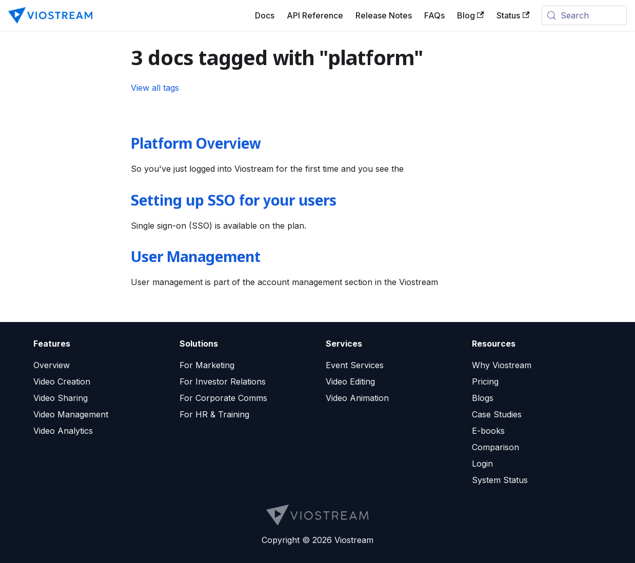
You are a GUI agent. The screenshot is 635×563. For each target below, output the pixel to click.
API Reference (315, 15)
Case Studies (497, 414)
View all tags (155, 88)
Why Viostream (501, 365)
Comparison (495, 447)
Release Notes (383, 15)
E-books (488, 431)
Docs (264, 15)
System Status (500, 480)
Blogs (482, 398)
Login (482, 463)
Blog (470, 15)
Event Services (355, 365)
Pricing (485, 381)
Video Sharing (60, 398)
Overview (51, 365)
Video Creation (61, 381)
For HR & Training (214, 414)
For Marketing (207, 365)
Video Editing (350, 381)
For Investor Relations (223, 381)
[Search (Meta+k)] (584, 15)
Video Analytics (63, 431)
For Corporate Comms (223, 398)
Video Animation (357, 398)
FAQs (434, 15)
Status (513, 15)
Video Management (70, 414)
